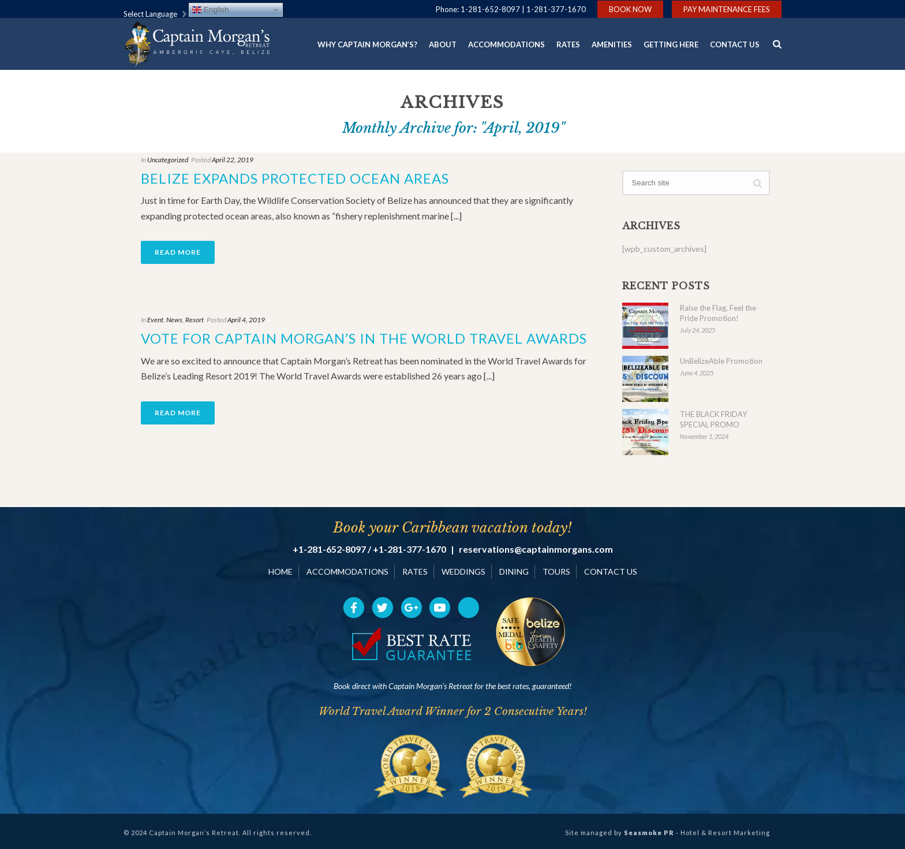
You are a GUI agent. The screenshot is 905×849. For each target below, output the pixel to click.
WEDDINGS (463, 571)
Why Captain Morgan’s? (367, 44)
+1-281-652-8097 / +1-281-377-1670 (369, 549)
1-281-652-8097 (490, 9)
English (210, 9)
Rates (568, 44)
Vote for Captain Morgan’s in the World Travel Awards (364, 338)
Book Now (630, 9)
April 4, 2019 (246, 319)
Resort (194, 319)
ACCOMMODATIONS (347, 571)
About (443, 44)
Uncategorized (167, 159)
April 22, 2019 (232, 159)
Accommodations (506, 44)
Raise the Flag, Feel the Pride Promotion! (718, 313)
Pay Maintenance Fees (726, 9)
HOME (280, 571)
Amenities (612, 44)
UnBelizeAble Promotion (721, 361)
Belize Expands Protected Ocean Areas (295, 178)
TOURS (556, 571)
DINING (514, 571)
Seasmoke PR (649, 832)
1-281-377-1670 (556, 9)
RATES (415, 571)
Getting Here (671, 44)
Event (155, 319)
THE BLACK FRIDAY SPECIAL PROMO (713, 419)
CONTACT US (610, 571)
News (174, 319)
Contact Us (735, 44)
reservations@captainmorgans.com (536, 549)
